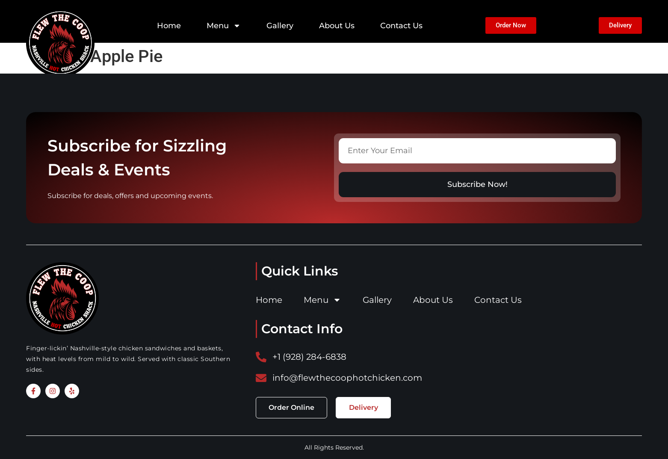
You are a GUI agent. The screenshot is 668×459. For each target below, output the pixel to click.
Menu (224, 26)
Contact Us (401, 25)
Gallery (279, 25)
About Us (337, 25)
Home (169, 25)
